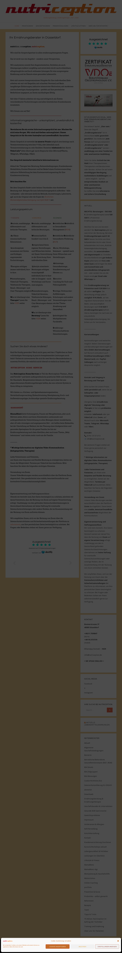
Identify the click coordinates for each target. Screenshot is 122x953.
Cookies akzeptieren (57, 946)
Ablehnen (82, 946)
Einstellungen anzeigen (107, 946)
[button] (118, 941)
